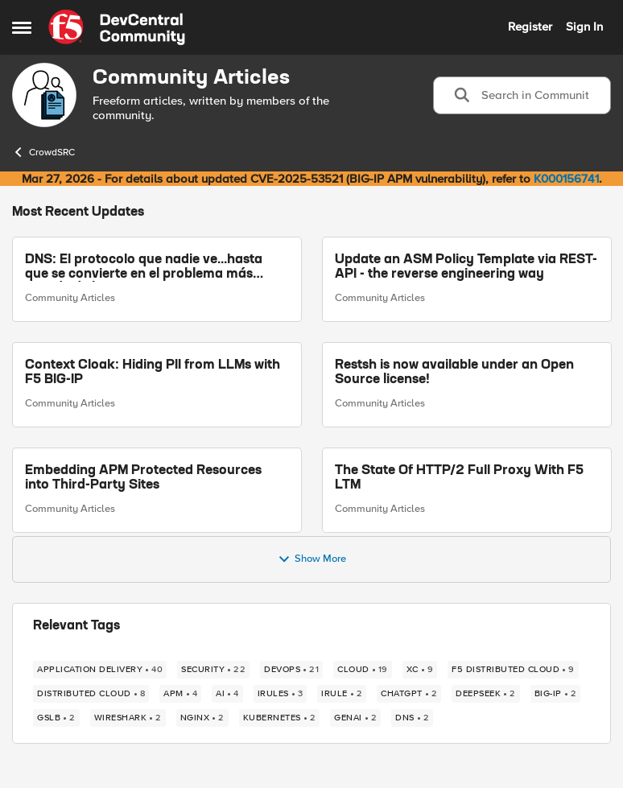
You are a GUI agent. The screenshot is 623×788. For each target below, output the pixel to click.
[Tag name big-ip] (555, 694)
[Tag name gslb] (56, 718)
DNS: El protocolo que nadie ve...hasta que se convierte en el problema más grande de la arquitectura (143, 268)
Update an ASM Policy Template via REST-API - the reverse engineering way (466, 267)
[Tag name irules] (280, 694)
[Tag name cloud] (362, 670)
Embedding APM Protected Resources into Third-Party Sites (143, 478)
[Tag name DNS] (412, 718)
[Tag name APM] (180, 694)
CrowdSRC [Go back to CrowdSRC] (43, 152)
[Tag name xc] (420, 670)
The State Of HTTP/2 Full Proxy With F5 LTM (459, 478)
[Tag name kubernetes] (279, 718)
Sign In (584, 26)
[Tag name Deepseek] (486, 694)
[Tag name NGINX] (202, 718)
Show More (312, 559)
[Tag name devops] (291, 670)
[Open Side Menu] (21, 27)
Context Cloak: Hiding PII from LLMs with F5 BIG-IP (152, 372)
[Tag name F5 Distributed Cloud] (513, 670)
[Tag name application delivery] (100, 670)
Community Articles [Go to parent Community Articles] (70, 297)
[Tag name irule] (341, 694)
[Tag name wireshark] (128, 718)
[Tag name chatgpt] (409, 694)
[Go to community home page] (116, 27)
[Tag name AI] (227, 694)
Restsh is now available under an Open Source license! (454, 372)
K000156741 (566, 178)
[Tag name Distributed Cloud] (91, 694)
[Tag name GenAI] (355, 718)
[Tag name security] (213, 670)
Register (530, 26)
